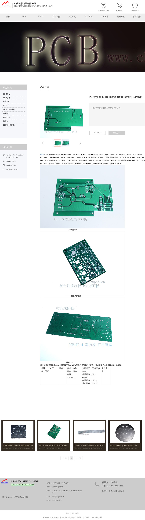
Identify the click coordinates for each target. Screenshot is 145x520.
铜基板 (5, 113)
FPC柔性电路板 (9, 125)
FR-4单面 (6, 94)
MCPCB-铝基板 (9, 109)
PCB (42, 154)
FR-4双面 (6, 98)
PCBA (5, 121)
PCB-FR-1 (7, 117)
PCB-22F (6, 102)
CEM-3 (5, 105)
